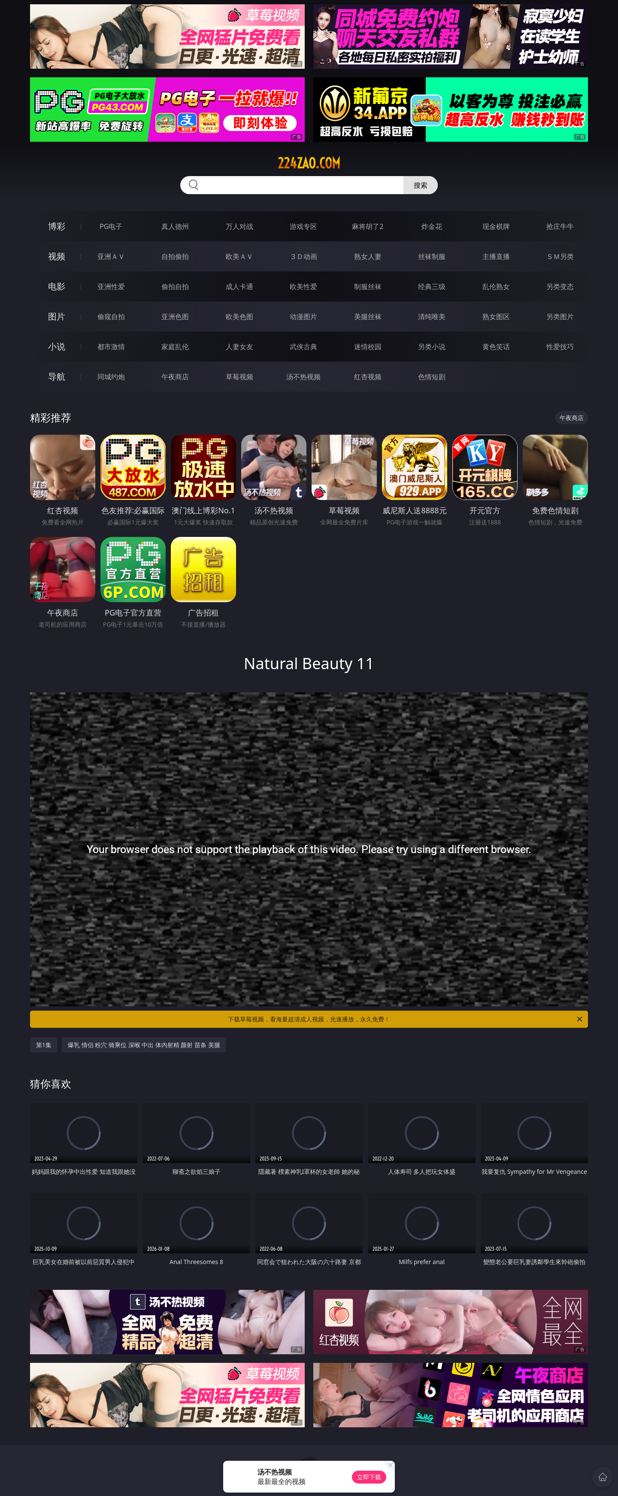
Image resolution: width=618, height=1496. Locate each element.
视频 (56, 256)
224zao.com (309, 163)
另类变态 (560, 286)
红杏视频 (368, 376)
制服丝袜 (368, 286)
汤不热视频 (303, 376)
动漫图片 (303, 316)
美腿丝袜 (368, 316)
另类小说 (431, 346)
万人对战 (239, 226)
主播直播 (496, 256)
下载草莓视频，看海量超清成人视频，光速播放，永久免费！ (406, 1019)
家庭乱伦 (175, 346)
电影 (56, 286)
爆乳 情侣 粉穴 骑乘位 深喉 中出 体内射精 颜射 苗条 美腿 (144, 1045)
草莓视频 (239, 376)
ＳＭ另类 (560, 256)
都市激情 (111, 346)
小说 (56, 346)
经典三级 (431, 286)
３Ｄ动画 (303, 256)
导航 (56, 376)
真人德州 (175, 226)
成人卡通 (239, 286)
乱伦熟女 (496, 286)
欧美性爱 (303, 286)
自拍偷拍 (175, 256)
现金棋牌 (496, 226)
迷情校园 (368, 346)
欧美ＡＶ (239, 256)
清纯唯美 (431, 316)
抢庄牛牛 (560, 226)
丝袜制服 (431, 256)
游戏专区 (303, 226)
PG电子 (111, 226)
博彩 (56, 226)
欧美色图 (239, 316)
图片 (56, 316)
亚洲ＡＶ (111, 256)
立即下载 (369, 1477)
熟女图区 (496, 316)
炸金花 (431, 226)
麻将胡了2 (367, 226)
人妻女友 (239, 346)
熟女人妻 (368, 256)
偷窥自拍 (111, 316)
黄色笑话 (496, 346)
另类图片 (560, 316)
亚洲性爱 (111, 286)
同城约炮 (111, 376)
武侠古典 (303, 346)
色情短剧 (431, 376)
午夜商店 (175, 376)
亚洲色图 (175, 316)
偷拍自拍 (175, 286)
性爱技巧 (560, 346)
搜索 (420, 185)
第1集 (44, 1045)
